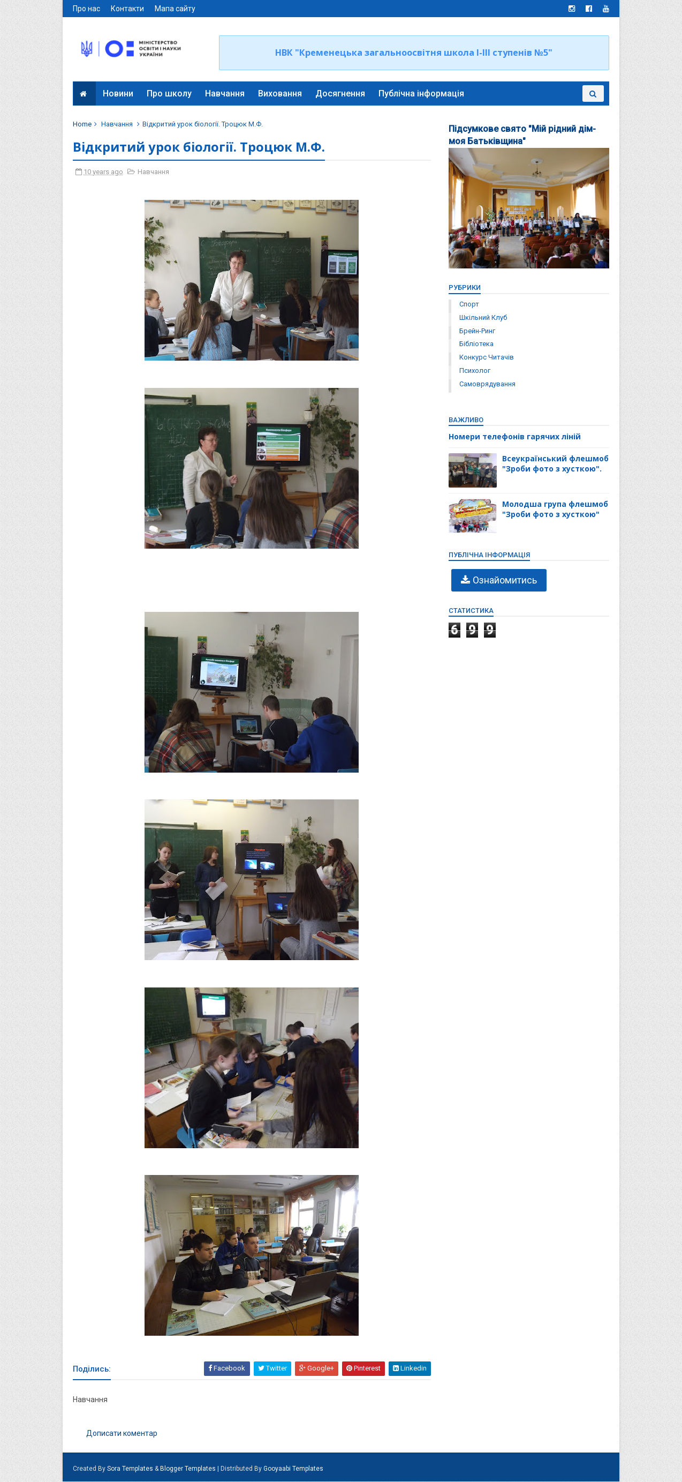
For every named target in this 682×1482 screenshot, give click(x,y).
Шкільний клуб (482, 317)
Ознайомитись (504, 580)
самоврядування (487, 384)
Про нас (87, 8)
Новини (118, 93)
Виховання (280, 93)
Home (82, 124)
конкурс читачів (486, 357)
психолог (474, 370)
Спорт (469, 304)
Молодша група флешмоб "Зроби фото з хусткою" (555, 509)
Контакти (128, 8)
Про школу (169, 93)
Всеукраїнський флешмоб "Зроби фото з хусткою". (555, 463)
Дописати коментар (122, 1433)
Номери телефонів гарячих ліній (514, 436)
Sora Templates (131, 1469)
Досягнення (340, 93)
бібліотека (476, 344)
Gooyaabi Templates (294, 1469)
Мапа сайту (175, 8)
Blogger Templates (188, 1469)
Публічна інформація (421, 93)
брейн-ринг (477, 331)
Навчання (225, 93)
